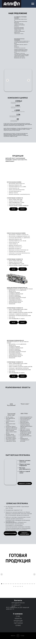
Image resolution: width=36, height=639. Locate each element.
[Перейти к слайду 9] (15, 583)
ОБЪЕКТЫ (18, 618)
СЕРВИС (18, 625)
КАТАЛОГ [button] (23, 209)
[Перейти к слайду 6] (10, 583)
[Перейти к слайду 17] (29, 583)
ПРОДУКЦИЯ (18, 621)
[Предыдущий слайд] (1, 574)
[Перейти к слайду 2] (3, 583)
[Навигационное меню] (32, 4)
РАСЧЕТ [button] (13, 209)
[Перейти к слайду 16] (27, 583)
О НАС (18, 616)
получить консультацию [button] (24, 533)
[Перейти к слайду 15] (25, 583)
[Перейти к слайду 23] (17, 586)
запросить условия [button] (25, 483)
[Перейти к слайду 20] (34, 583)
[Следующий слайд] (34, 574)
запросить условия (10, 533)
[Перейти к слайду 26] (22, 586)
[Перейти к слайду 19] (32, 583)
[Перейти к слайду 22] (15, 586)
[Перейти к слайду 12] (20, 583)
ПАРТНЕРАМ (18, 623)
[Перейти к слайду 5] (8, 583)
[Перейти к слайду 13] (22, 583)
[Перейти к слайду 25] (20, 586)
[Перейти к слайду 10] (17, 583)
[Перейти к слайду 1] (1, 583)
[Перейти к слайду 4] (6, 583)
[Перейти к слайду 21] (13, 586)
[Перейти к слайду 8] (13, 583)
